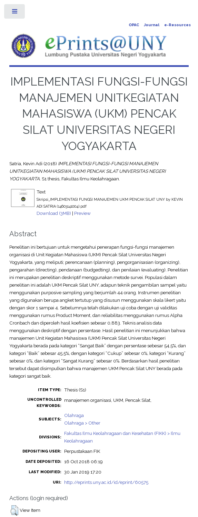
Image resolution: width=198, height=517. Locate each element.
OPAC (134, 25)
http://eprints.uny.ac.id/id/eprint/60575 (106, 482)
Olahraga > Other (82, 423)
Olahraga (74, 415)
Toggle (15, 13)
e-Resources (177, 25)
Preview (82, 213)
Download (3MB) (54, 213)
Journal (151, 25)
